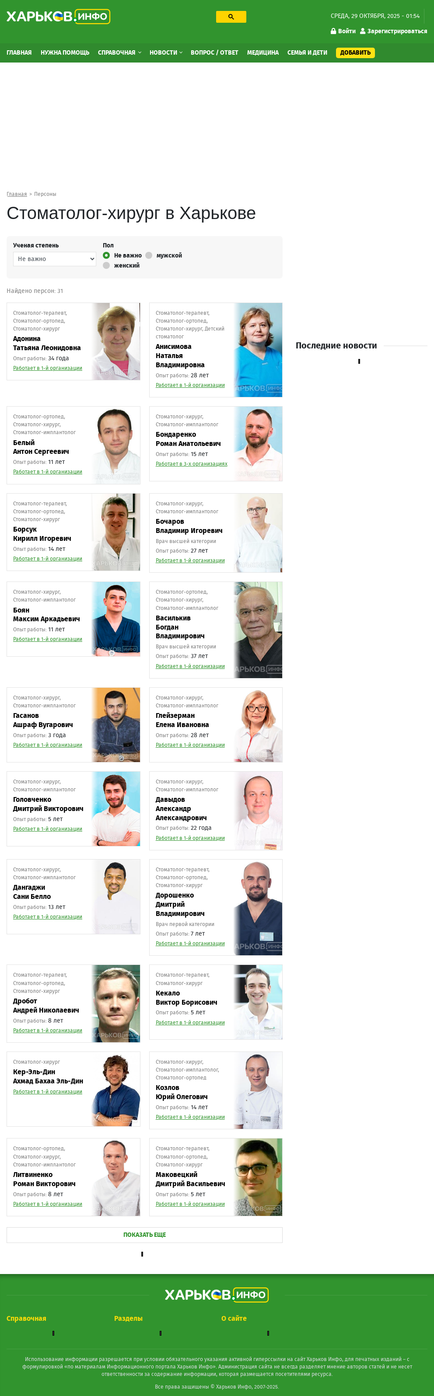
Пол (108, 246)
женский (121, 265)
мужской (163, 255)
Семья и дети (307, 53)
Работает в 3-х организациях (192, 463)
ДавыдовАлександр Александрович (181, 809)
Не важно (122, 255)
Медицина (263, 53)
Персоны (45, 194)
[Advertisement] (217, 130)
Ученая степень (36, 246)
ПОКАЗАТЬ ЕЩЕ (144, 1235)
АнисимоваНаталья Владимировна (180, 356)
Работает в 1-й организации (47, 368)
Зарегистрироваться (393, 31)
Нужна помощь (65, 53)
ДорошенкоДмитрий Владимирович (180, 904)
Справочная (117, 53)
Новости (164, 53)
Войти (343, 31)
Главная (19, 53)
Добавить (355, 53)
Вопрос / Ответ (214, 53)
